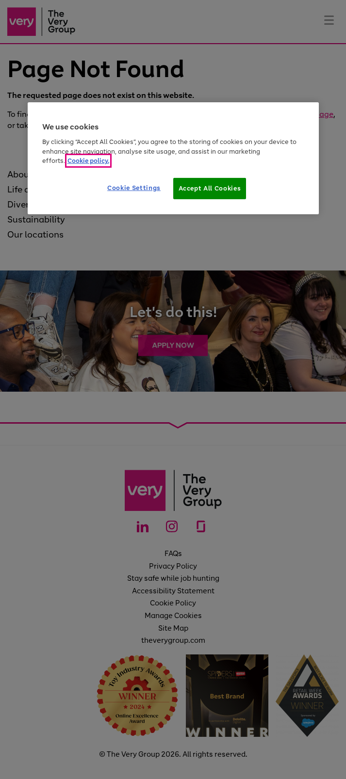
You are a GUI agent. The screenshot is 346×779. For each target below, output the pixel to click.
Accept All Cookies (210, 188)
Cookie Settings (134, 187)
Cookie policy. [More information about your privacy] (88, 160)
